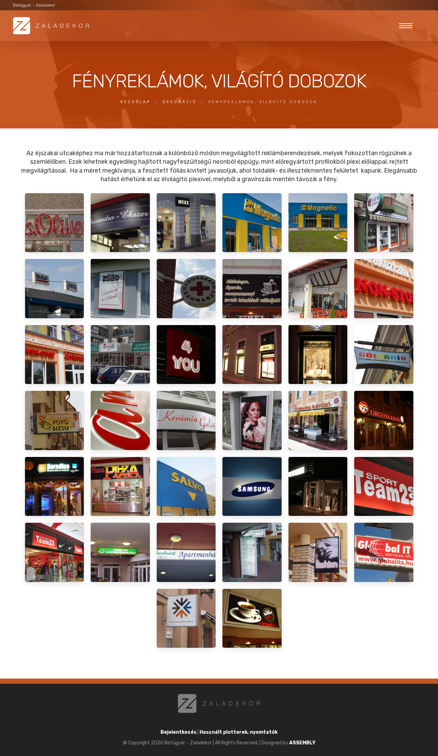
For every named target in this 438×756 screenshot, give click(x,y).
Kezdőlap (135, 102)
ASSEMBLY (302, 743)
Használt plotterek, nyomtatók (238, 732)
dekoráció (180, 102)
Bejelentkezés (178, 732)
